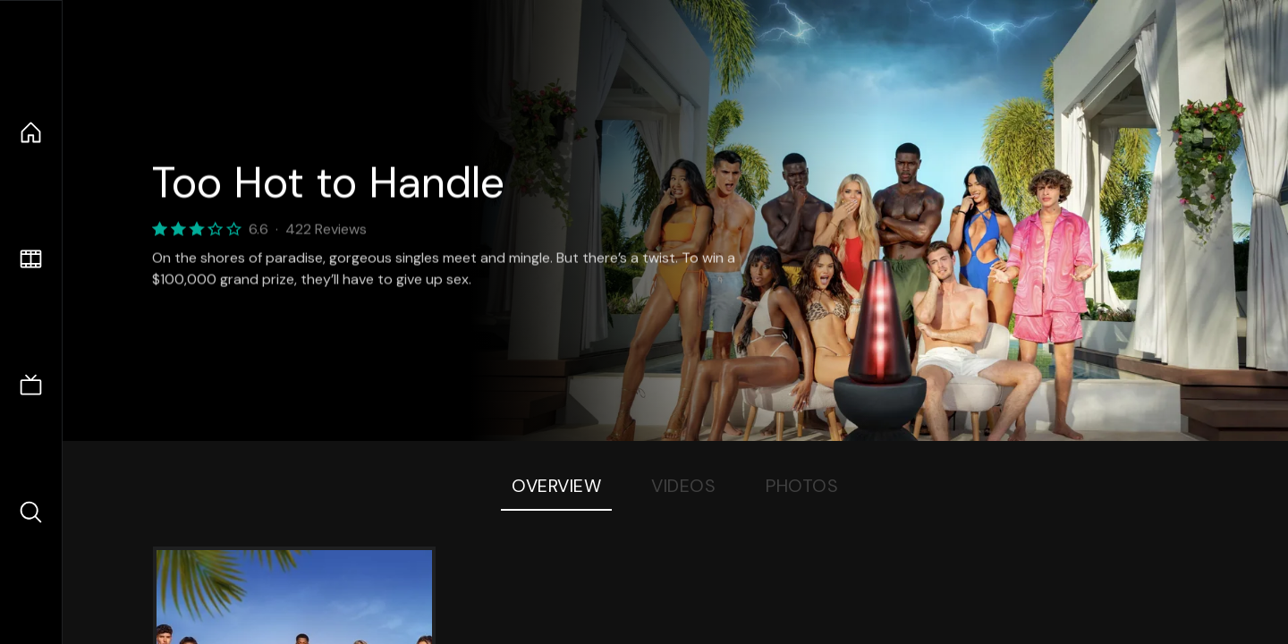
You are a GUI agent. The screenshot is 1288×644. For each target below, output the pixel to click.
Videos (683, 485)
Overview (556, 485)
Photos (802, 485)
